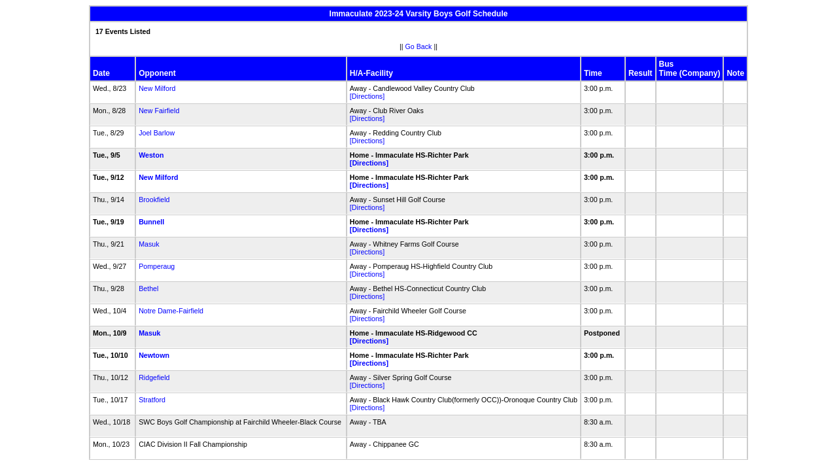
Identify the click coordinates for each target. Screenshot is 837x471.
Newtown (154, 355)
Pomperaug (157, 266)
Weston (151, 155)
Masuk (149, 244)
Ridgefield (154, 377)
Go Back (418, 46)
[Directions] (367, 96)
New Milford (157, 88)
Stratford (152, 400)
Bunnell (151, 222)
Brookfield (154, 199)
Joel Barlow (157, 133)
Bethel (148, 288)
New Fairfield (159, 110)
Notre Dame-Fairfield (171, 311)
